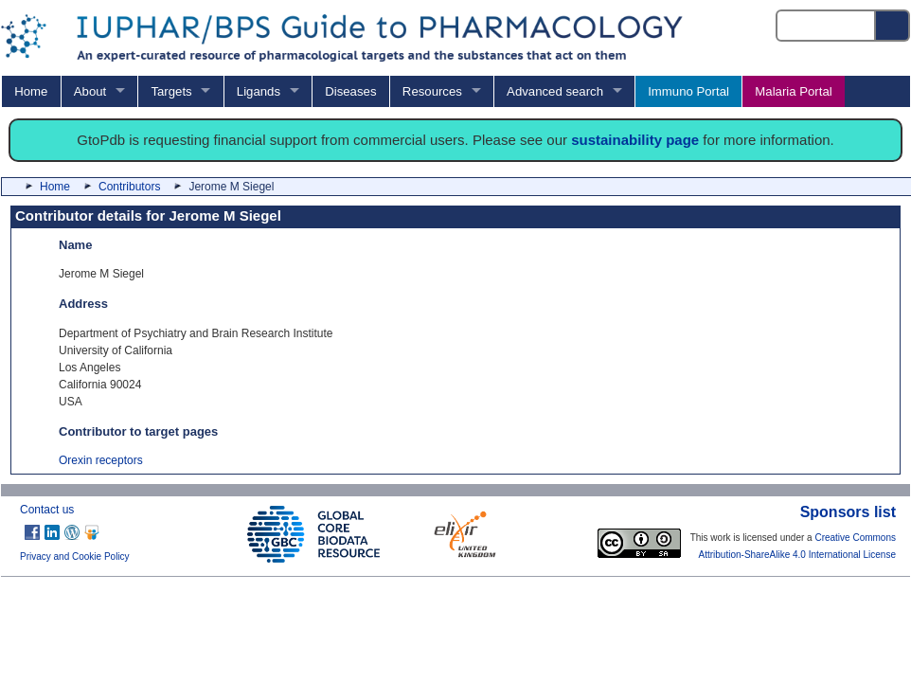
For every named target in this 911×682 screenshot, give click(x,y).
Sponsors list (848, 512)
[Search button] (893, 25)
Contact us (47, 509)
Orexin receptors (101, 460)
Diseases (350, 91)
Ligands (258, 91)
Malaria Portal (793, 91)
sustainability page (635, 140)
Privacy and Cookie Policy (75, 556)
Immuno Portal (688, 91)
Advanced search (555, 91)
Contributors (129, 186)
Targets (171, 91)
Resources (432, 91)
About (90, 91)
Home (30, 91)
